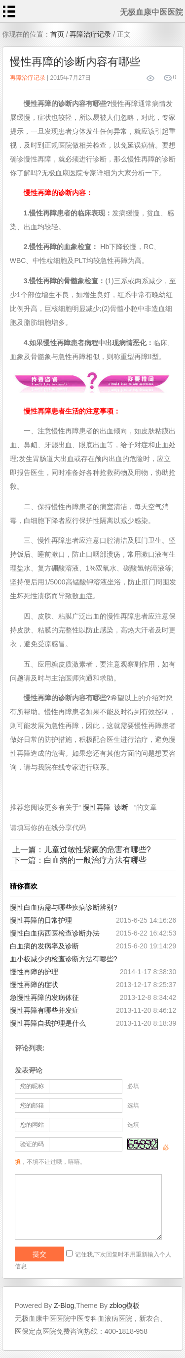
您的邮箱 (32, 1105)
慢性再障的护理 (34, 972)
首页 (57, 34)
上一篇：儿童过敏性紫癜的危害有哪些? (81, 849)
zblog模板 (125, 1305)
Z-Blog (64, 1305)
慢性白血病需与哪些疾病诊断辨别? (63, 907)
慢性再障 (97, 807)
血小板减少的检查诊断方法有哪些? (63, 959)
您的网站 (32, 1124)
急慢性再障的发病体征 (44, 997)
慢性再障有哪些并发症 (44, 1010)
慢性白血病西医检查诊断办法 (55, 933)
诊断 (121, 807)
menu (9, 11)
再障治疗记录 (90, 34)
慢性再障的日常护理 (41, 920)
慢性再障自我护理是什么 (48, 1023)
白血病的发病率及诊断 (44, 946)
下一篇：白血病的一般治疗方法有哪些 (79, 860)
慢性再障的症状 (34, 985)
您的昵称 (32, 1086)
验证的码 (32, 1144)
